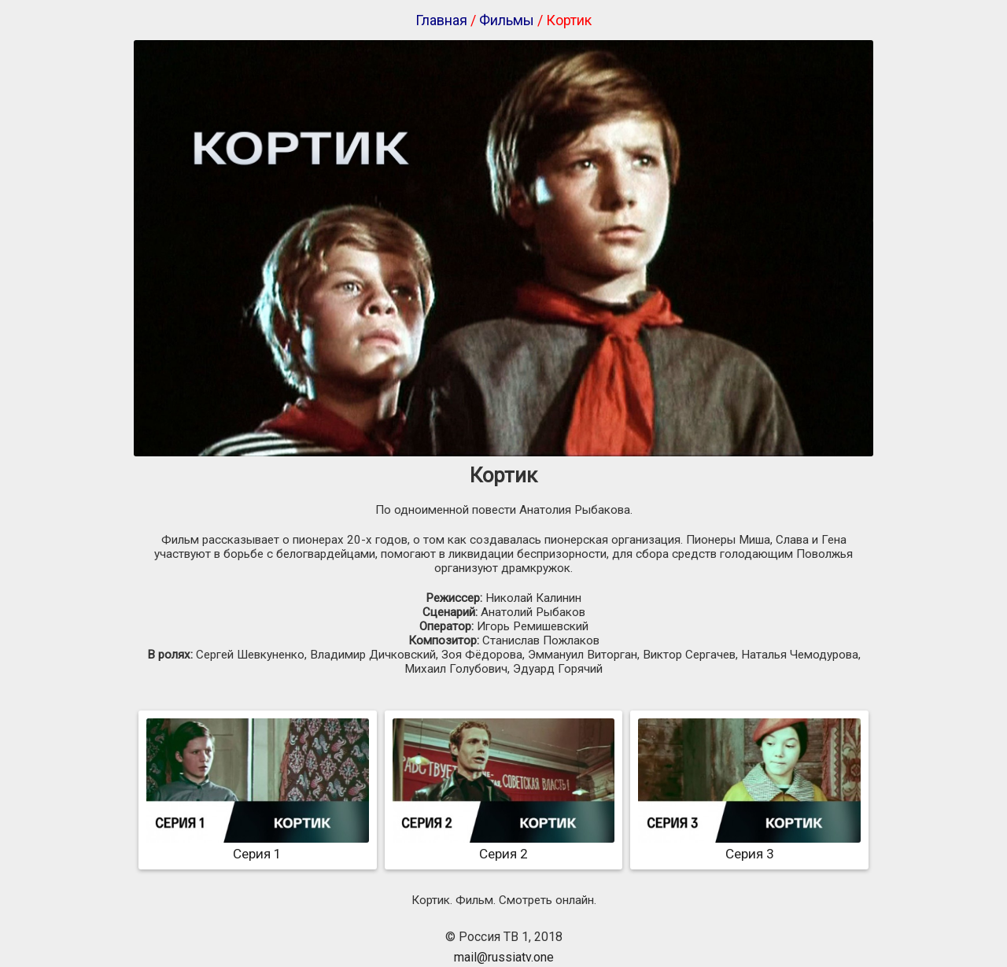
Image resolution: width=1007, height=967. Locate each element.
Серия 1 (257, 846)
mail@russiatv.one (504, 957)
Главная (441, 20)
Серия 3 (749, 846)
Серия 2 (504, 846)
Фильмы (506, 20)
